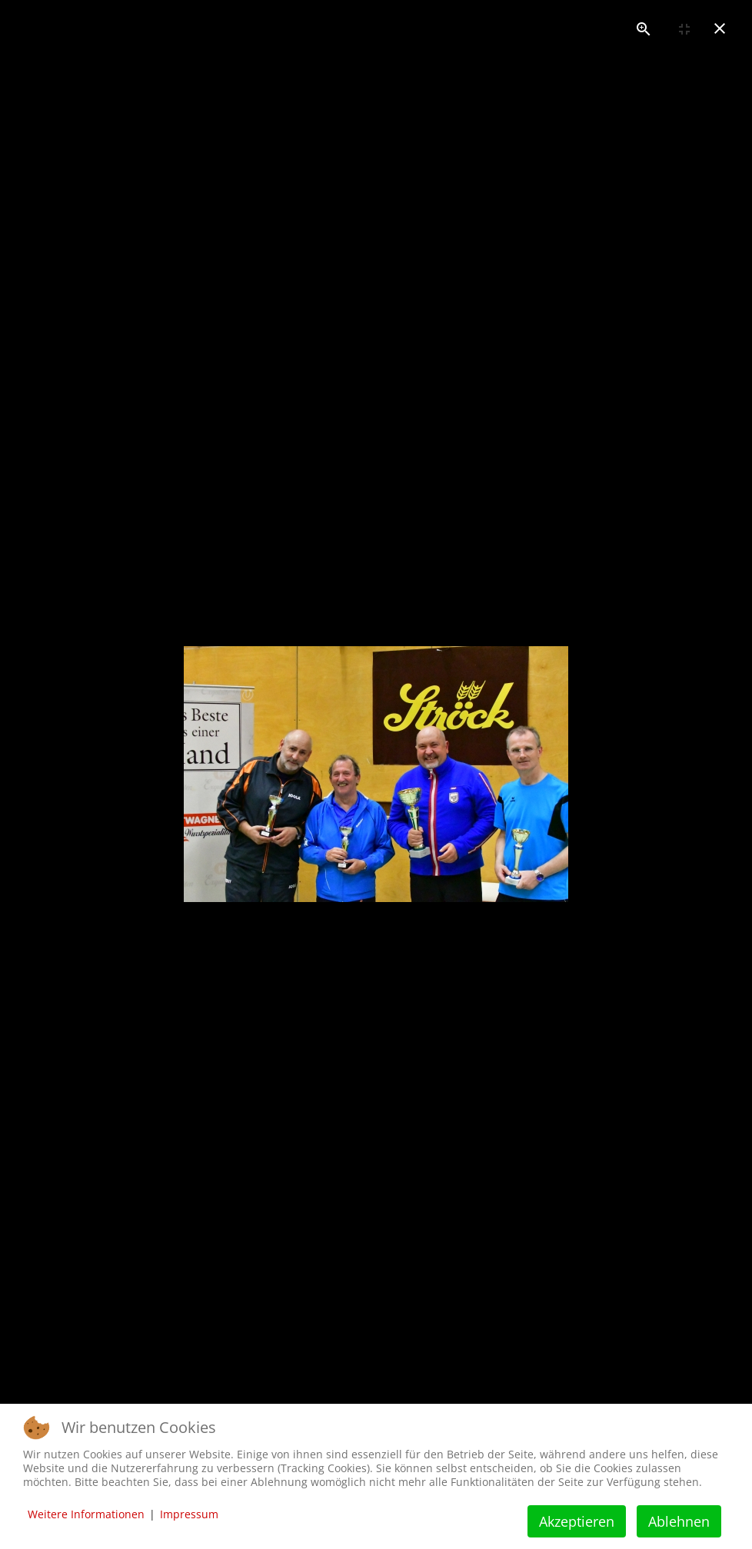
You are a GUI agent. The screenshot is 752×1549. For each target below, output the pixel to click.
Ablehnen (679, 1521)
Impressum (189, 1514)
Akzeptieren (576, 1521)
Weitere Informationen (86, 1514)
